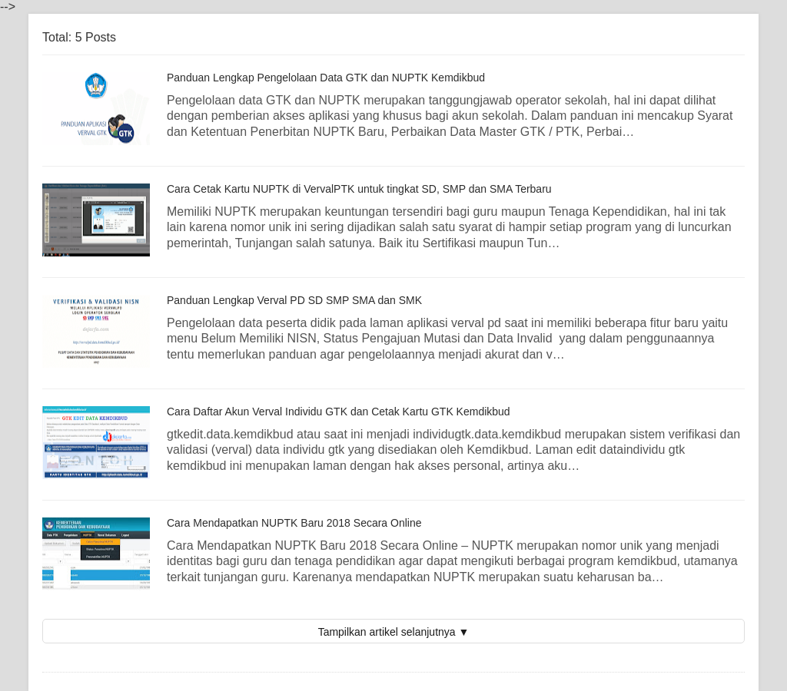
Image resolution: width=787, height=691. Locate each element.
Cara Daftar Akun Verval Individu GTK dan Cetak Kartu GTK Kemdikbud (338, 411)
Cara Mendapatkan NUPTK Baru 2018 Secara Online (294, 523)
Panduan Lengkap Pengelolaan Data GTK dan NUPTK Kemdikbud (326, 77)
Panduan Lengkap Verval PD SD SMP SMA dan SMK (294, 300)
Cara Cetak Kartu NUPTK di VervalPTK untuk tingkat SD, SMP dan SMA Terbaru (359, 189)
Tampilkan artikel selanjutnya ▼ (394, 632)
